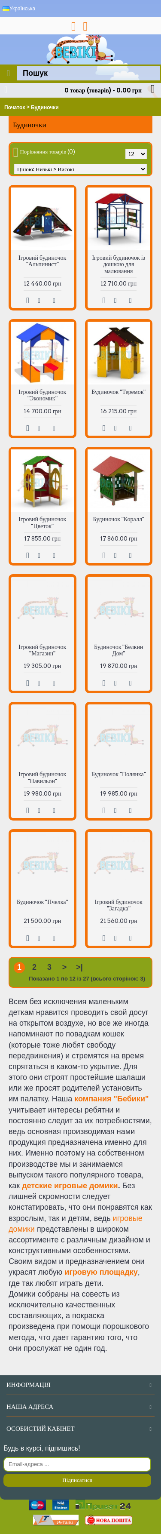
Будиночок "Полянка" (118, 774)
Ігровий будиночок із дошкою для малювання (118, 264)
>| (79, 967)
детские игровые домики (70, 1185)
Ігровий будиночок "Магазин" (42, 650)
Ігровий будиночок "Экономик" (42, 395)
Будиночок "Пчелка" (42, 901)
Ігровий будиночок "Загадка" (119, 905)
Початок (14, 108)
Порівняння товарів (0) (47, 151)
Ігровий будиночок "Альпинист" (42, 260)
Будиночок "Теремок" (118, 391)
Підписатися (77, 1480)
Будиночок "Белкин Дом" (118, 650)
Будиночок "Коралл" (118, 519)
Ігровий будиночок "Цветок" (42, 522)
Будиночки (44, 108)
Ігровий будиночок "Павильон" (42, 777)
